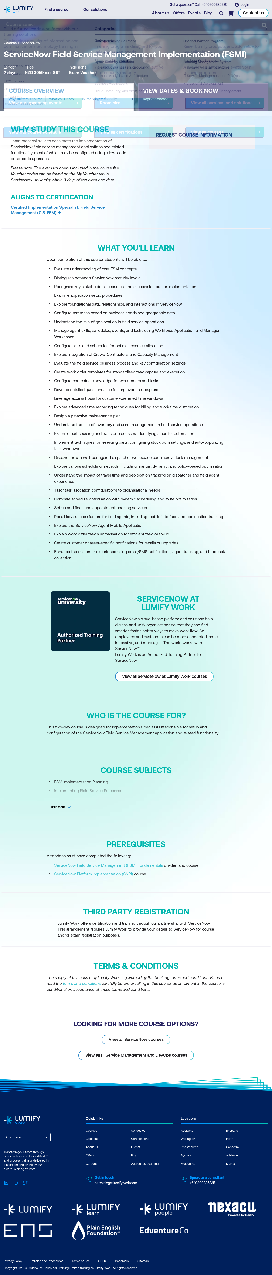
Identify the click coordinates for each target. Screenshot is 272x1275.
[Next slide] (132, 99)
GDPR (102, 1261)
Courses (10, 43)
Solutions (92, 1139)
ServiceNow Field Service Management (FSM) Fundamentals (108, 865)
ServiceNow (31, 43)
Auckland (187, 1130)
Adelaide (232, 1155)
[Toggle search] (221, 13)
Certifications (140, 1139)
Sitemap (143, 1261)
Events (194, 12)
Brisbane (232, 1130)
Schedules (138, 1130)
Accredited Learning (145, 1163)
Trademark (122, 1261)
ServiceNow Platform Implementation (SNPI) (93, 874)
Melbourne (188, 1163)
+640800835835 (214, 4)
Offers (179, 12)
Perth (229, 1139)
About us (160, 12)
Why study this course (25, 99)
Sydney (186, 1155)
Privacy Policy (13, 1261)
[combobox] (6, 1137)
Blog (208, 12)
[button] (69, 97)
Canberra (232, 1147)
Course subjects (93, 99)
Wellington (188, 1139)
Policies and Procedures (47, 1261)
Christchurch (189, 1147)
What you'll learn (61, 99)
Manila (230, 1163)
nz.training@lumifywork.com (116, 1183)
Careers (91, 1163)
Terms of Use (81, 1261)
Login (244, 4)
